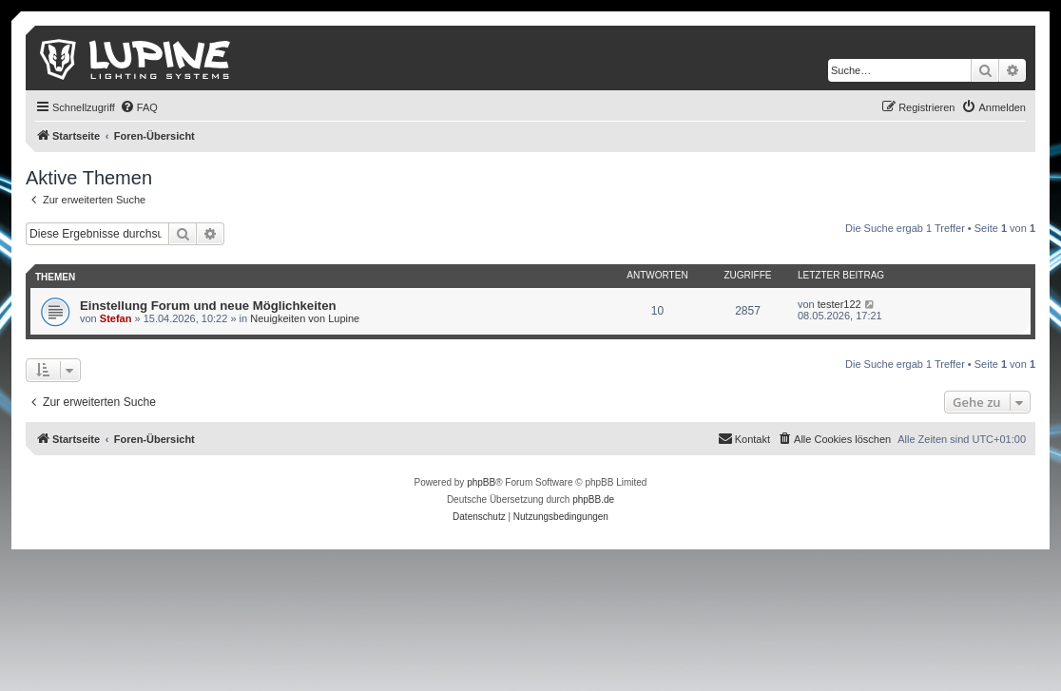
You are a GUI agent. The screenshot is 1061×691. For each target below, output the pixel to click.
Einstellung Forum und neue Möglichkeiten (208, 305)
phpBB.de (593, 499)
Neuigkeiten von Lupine (304, 318)
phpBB (481, 482)
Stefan (116, 318)
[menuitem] (139, 107)
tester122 (839, 304)
